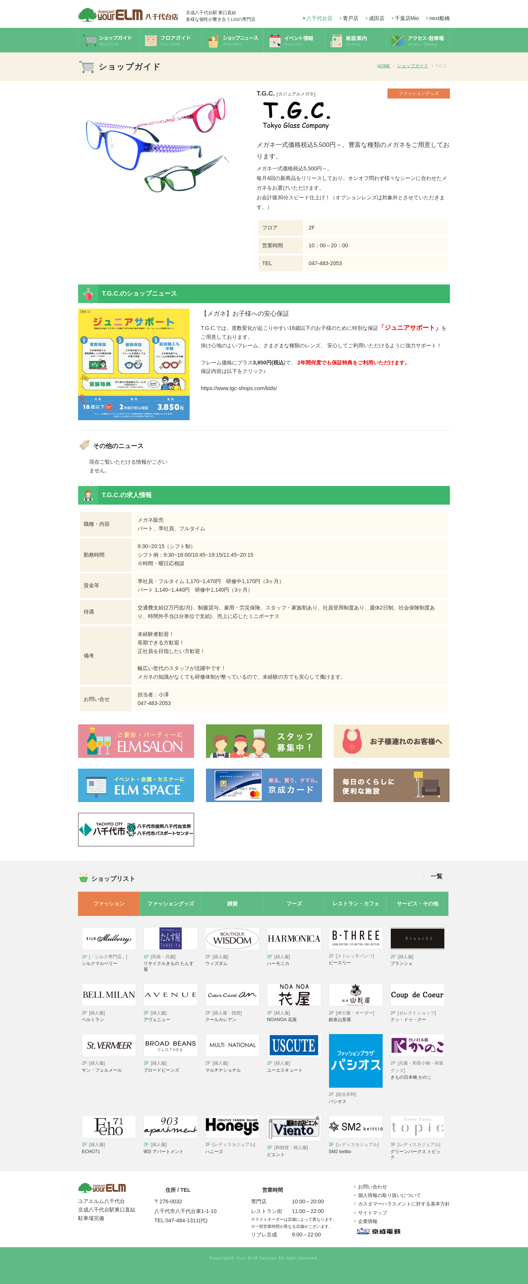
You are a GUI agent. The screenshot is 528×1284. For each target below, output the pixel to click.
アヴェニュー (171, 1013)
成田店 (376, 18)
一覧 (436, 876)
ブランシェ (417, 957)
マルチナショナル (232, 1064)
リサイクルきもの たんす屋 (171, 960)
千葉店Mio (407, 18)
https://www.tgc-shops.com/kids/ (239, 388)
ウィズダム (232, 957)
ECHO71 (109, 1145)
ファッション (109, 904)
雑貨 (232, 904)
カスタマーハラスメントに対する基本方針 (404, 1204)
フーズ (294, 904)
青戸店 (350, 18)
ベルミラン (109, 1013)
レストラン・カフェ (355, 904)
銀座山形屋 (356, 1013)
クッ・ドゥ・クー (417, 1013)
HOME (383, 66)
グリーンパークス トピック (417, 1148)
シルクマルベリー (109, 957)
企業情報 (367, 1221)
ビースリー (356, 956)
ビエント (294, 1148)
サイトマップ (372, 1213)
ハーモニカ (294, 957)
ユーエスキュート (294, 1064)
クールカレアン (232, 1013)
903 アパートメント (171, 1145)
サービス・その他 (417, 904)
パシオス (356, 1095)
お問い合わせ (372, 1187)
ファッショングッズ (170, 904)
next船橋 (439, 18)
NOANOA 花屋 (294, 1013)
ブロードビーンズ (171, 1064)
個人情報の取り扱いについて (389, 1195)
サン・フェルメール (109, 1064)
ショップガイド (412, 66)
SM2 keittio (356, 1145)
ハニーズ (232, 1145)
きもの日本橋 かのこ (417, 1067)
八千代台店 (319, 18)
